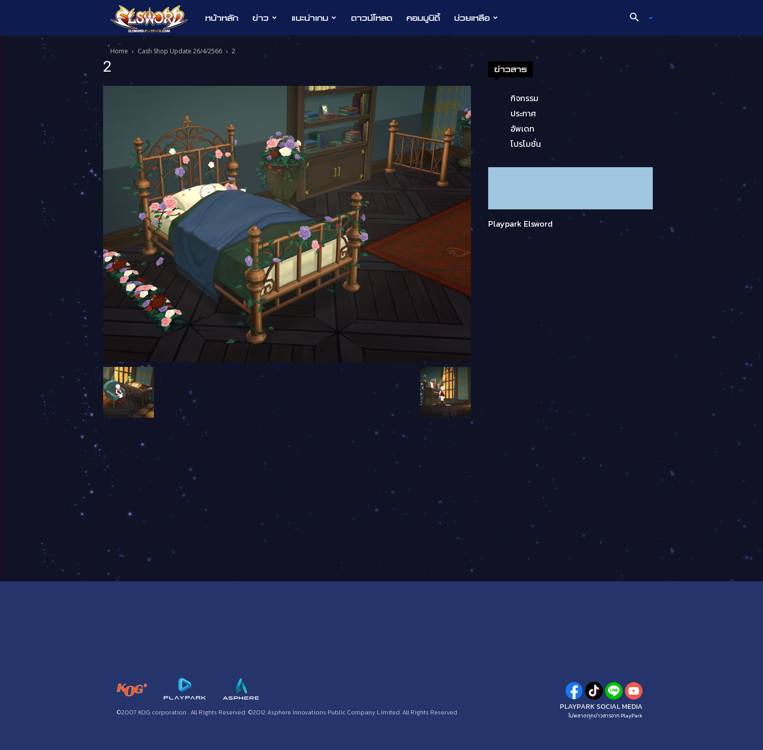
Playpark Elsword (520, 223)
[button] (637, 18)
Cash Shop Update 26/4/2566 (180, 51)
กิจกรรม (524, 98)
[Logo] (154, 18)
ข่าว (264, 17)
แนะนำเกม (314, 17)
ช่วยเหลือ (476, 17)
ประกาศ (523, 113)
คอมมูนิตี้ (423, 17)
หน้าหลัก (221, 17)
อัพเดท (522, 128)
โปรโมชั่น (526, 144)
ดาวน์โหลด (371, 17)
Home (119, 51)
